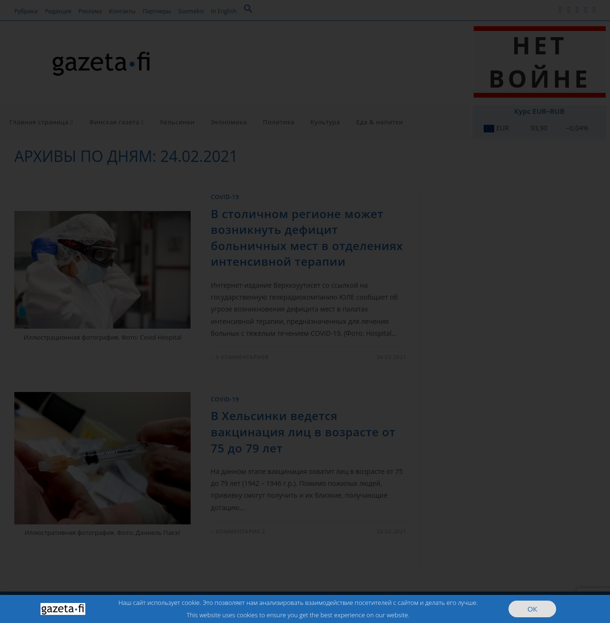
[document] (305, 311)
